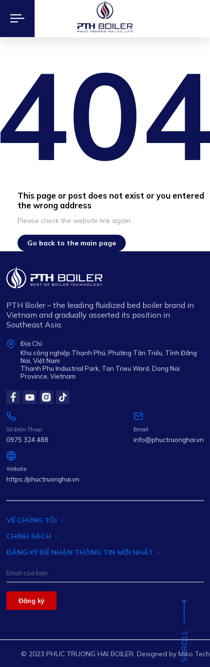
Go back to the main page (71, 243)
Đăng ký (31, 601)
